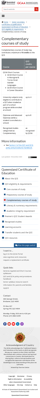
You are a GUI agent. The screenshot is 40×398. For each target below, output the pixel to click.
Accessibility (28, 379)
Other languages (9, 385)
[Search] (18, 9)
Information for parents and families (17, 285)
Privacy (29, 376)
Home (6, 22)
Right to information (15, 379)
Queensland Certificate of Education (15, 27)
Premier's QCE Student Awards (18, 216)
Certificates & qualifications (12, 24)
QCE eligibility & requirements (13, 29)
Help (35, 385)
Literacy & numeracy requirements (22, 205)
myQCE (6, 288)
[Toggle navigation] (3, 15)
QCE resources (11, 238)
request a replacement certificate (16, 260)
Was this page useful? (25, 245)
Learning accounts (13, 227)
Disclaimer (21, 376)
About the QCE (11, 178)
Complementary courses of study (22, 200)
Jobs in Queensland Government (20, 382)
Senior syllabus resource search (15, 282)
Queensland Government (20, 395)
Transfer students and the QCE (18, 232)
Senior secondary (18, 22)
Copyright (11, 376)
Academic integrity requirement (21, 211)
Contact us (28, 385)
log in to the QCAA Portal (13, 254)
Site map (20, 385)
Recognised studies (13, 221)
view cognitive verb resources (14, 257)
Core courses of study (16, 189)
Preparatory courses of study (19, 194)
